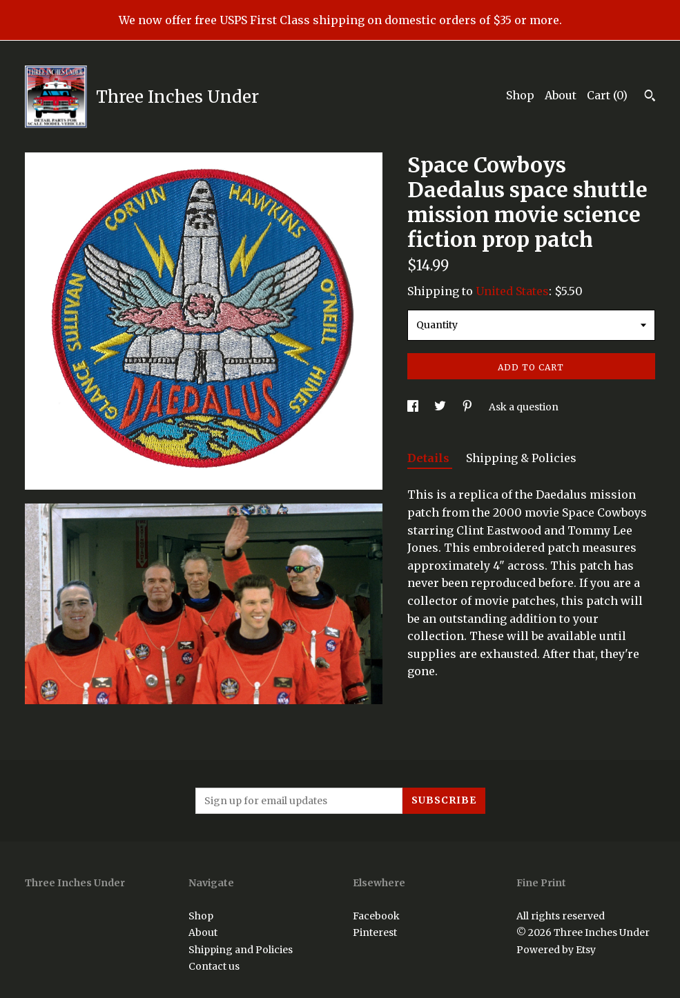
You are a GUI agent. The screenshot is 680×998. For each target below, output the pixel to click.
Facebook (376, 916)
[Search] (650, 97)
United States (512, 291)
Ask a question (523, 407)
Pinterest (375, 932)
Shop (520, 95)
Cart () (607, 95)
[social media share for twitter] (441, 407)
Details (429, 458)
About (560, 95)
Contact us (214, 966)
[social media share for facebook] (413, 407)
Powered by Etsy (556, 950)
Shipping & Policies (521, 458)
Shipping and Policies (240, 950)
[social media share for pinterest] (468, 407)
